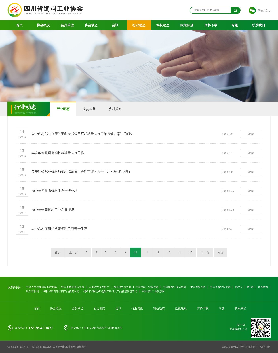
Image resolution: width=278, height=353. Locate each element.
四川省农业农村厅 (99, 287)
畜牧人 (239, 287)
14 (179, 252)
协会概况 (43, 25)
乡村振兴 (115, 109)
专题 (234, 25)
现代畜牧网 (47, 291)
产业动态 (63, 109)
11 (146, 252)
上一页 (73, 252)
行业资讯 (137, 308)
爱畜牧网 (31, 291)
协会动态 (91, 25)
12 (157, 252)
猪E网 (250, 287)
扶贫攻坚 (89, 109)
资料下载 (210, 25)
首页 (19, 25)
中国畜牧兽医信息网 (72, 287)
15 (191, 252)
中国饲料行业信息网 (174, 287)
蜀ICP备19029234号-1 (234, 346)
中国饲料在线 (198, 287)
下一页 (205, 252)
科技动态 (163, 25)
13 (168, 252)
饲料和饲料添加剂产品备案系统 (76, 291)
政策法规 (186, 25)
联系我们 (258, 25)
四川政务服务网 (122, 287)
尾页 (221, 252)
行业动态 (139, 25)
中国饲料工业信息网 (147, 287)
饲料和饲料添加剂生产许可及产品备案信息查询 (125, 291)
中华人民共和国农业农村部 (41, 287)
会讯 (115, 25)
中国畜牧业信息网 (220, 287)
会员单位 (67, 25)
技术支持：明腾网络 (259, 346)
